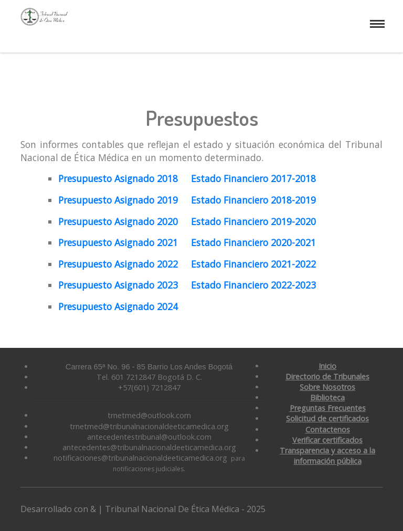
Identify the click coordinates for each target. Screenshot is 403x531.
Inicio (327, 366)
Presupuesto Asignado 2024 (118, 306)
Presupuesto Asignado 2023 (118, 285)
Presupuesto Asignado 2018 (118, 178)
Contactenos (327, 429)
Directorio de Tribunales (327, 376)
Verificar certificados (327, 440)
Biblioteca (327, 397)
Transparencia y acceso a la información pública (327, 455)
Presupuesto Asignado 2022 (118, 264)
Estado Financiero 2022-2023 (253, 285)
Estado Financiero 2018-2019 (253, 200)
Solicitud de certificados (327, 418)
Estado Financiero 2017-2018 (253, 178)
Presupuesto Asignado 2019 (118, 200)
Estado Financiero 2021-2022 (253, 264)
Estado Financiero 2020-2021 (252, 242)
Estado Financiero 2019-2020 (253, 221)
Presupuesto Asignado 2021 (118, 242)
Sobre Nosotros (327, 387)
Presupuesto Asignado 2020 (118, 221)
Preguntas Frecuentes (328, 408)
